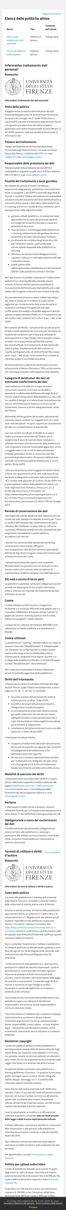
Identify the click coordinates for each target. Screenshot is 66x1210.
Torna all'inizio (52, 852)
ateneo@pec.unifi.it (32, 157)
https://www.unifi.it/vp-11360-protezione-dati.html (30, 787)
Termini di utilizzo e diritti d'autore (49, 1203)
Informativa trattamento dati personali (19, 1203)
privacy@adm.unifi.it (36, 175)
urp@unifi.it (10, 157)
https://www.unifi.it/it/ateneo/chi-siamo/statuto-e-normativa (31, 929)
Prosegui (33, 1207)
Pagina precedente (51, 13)
